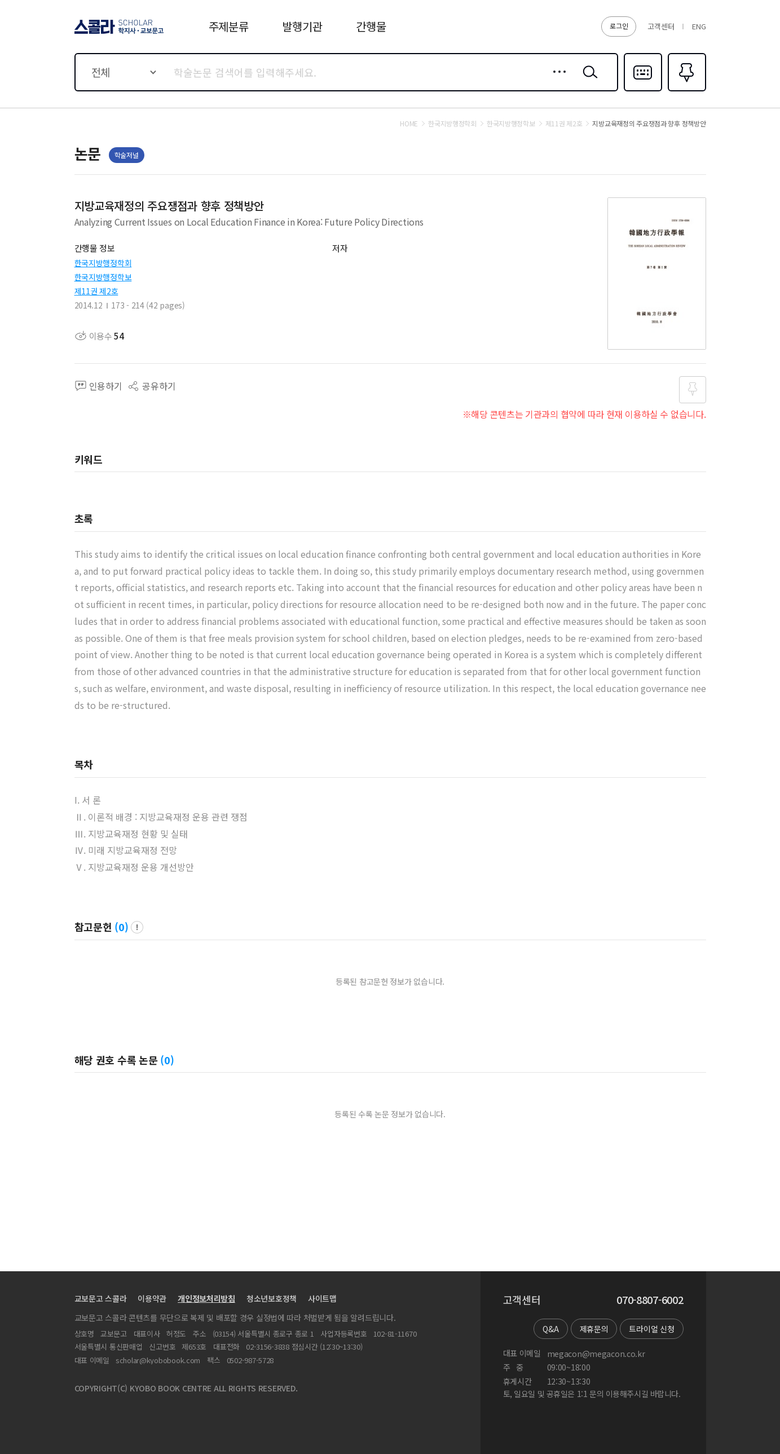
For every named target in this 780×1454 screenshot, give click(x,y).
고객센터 (660, 26)
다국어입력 (643, 90)
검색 (587, 80)
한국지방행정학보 (103, 277)
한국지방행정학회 (103, 262)
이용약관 (152, 1298)
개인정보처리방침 (206, 1298)
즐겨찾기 (685, 90)
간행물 (371, 26)
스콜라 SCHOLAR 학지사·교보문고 (117, 33)
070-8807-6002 (649, 1300)
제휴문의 (594, 1328)
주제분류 (229, 26)
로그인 (619, 25)
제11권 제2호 (96, 291)
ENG (699, 26)
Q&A (550, 1328)
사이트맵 (322, 1298)
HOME (409, 123)
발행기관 (302, 26)
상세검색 (556, 80)
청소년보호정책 (271, 1298)
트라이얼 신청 (651, 1328)
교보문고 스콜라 (100, 1298)
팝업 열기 (137, 927)
